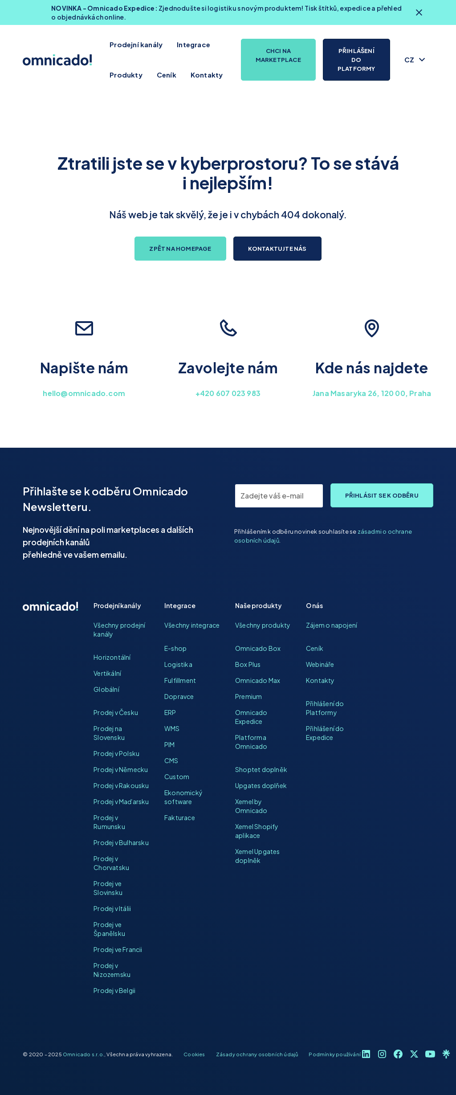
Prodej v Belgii (114, 990)
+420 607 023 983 (228, 393)
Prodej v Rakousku (121, 785)
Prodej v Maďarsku (121, 801)
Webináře (320, 664)
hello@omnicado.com (84, 393)
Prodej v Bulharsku (121, 842)
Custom (176, 776)
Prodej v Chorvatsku (111, 862)
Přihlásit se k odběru (382, 495)
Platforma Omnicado (251, 741)
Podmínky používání (335, 1054)
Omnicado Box (258, 648)
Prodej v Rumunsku (109, 821)
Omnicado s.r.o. (83, 1054)
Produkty (126, 74)
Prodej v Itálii (112, 908)
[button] (415, 60)
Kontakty (207, 74)
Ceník (166, 74)
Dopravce (179, 696)
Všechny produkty (262, 625)
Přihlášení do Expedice (325, 732)
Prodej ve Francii (118, 949)
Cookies (194, 1054)
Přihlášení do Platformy (325, 707)
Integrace (193, 44)
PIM (169, 744)
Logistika (178, 664)
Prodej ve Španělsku (109, 928)
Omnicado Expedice (251, 716)
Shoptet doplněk (261, 769)
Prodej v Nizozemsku (112, 969)
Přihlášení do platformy (356, 59)
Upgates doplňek (261, 785)
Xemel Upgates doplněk (257, 855)
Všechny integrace (192, 625)
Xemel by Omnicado (251, 805)
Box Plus (248, 664)
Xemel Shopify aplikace (257, 830)
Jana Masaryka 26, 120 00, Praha (372, 393)
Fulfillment (180, 680)
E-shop (175, 648)
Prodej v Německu (121, 769)
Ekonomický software (183, 797)
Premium (248, 696)
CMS (171, 760)
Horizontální (112, 657)
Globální (106, 689)
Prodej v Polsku (116, 753)
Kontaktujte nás (277, 248)
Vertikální (107, 673)
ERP (170, 712)
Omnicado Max (257, 680)
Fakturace (179, 817)
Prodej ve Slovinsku (108, 887)
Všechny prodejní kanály (119, 629)
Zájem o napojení (331, 625)
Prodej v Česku (116, 712)
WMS (172, 728)
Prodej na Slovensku (109, 732)
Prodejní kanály (136, 44)
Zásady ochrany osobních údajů (257, 1054)
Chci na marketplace (278, 55)
